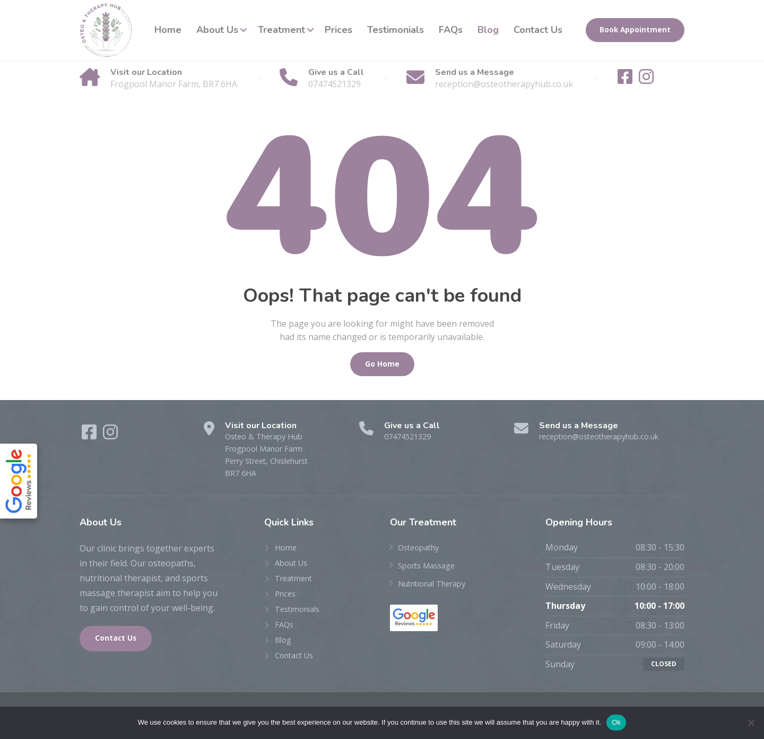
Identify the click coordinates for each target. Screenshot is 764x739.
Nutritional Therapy (438, 588)
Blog (488, 29)
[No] (750, 722)
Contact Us (538, 29)
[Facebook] (626, 80)
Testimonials (395, 29)
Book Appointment (635, 30)
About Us (217, 29)
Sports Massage (430, 571)
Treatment (281, 29)
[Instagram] (646, 80)
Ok (616, 722)
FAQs (451, 29)
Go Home (382, 364)
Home (167, 29)
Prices (338, 29)
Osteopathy (421, 553)
